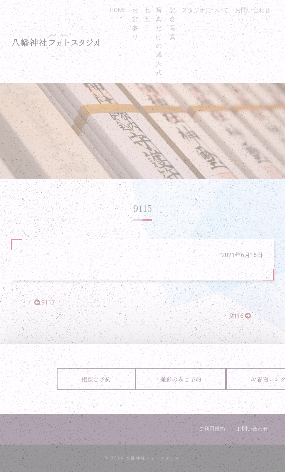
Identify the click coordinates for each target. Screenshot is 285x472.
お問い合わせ (253, 10)
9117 (44, 302)
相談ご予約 (96, 379)
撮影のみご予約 (181, 379)
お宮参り (135, 23)
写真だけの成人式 (159, 41)
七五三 (147, 19)
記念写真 (173, 23)
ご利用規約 (212, 429)
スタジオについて (205, 10)
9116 (240, 315)
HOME (117, 10)
